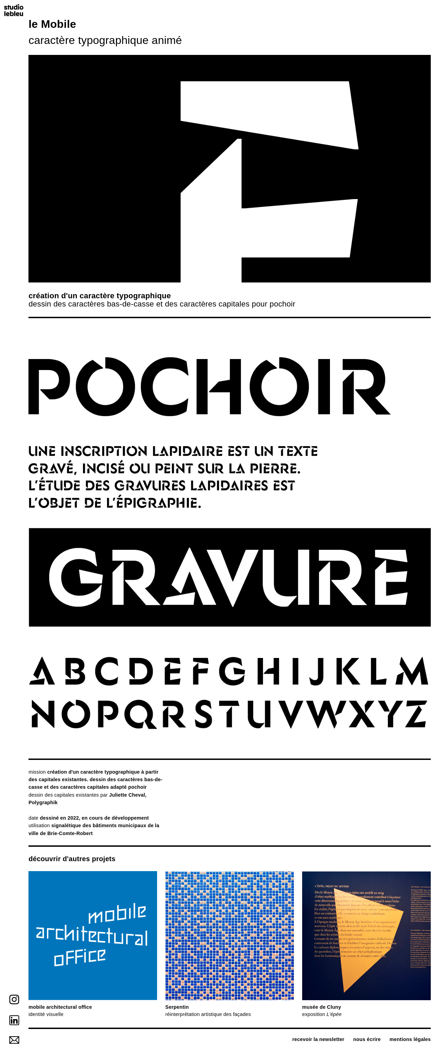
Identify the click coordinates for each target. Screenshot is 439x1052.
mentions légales (410, 1039)
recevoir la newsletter (318, 1039)
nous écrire (367, 1039)
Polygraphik (43, 802)
